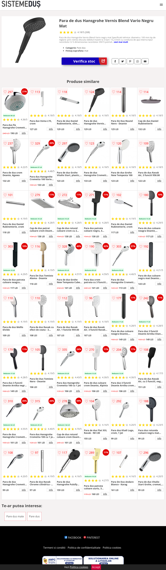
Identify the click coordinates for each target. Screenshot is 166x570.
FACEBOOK (73, 537)
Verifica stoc (90, 61)
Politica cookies (112, 547)
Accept (96, 567)
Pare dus (34, 516)
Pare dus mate (15, 516)
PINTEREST (91, 537)
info (24, 133)
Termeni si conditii (54, 547)
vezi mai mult (121, 41)
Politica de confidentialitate (84, 547)
